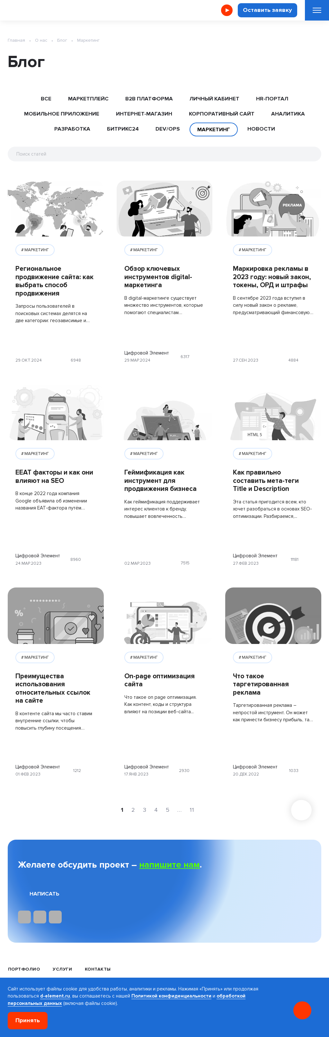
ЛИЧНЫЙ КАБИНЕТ (214, 98)
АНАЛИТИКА (288, 113)
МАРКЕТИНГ (36, 250)
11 (192, 810)
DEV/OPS (168, 128)
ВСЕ (46, 98)
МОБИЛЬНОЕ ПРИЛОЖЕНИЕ (61, 113)
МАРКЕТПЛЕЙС (88, 98)
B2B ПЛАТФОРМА (149, 98)
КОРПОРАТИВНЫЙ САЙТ (221, 113)
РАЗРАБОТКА (72, 128)
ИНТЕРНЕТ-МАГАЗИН (144, 113)
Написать (44, 893)
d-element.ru (55, 996)
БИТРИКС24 (123, 128)
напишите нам (169, 864)
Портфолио (24, 969)
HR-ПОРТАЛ (272, 98)
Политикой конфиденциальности (171, 996)
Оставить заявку (267, 10)
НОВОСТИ (261, 128)
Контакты (98, 969)
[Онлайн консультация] (302, 1010)
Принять (27, 1020)
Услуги (62, 969)
